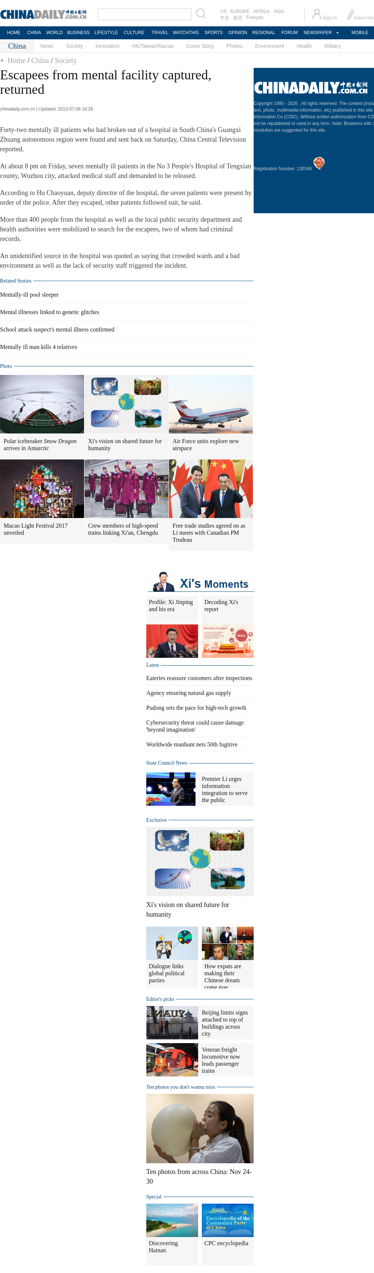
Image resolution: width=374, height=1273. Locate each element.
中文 (224, 17)
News (46, 46)
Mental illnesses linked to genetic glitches (49, 312)
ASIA (279, 11)
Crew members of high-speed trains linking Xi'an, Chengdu (123, 529)
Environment (269, 46)
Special (153, 1197)
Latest (152, 665)
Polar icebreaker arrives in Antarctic (40, 444)
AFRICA (261, 11)
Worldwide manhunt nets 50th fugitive (192, 744)
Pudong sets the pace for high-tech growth (196, 708)
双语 (237, 17)
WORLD (54, 32)
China (40, 60)
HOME (13, 32)
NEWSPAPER (317, 32)
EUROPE (240, 11)
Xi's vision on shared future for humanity (125, 444)
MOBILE (359, 32)
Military (332, 46)
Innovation (108, 46)
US (223, 11)
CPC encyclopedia (226, 1243)
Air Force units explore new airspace (206, 444)
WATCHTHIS (186, 32)
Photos (234, 46)
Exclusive (156, 820)
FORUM (289, 32)
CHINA (34, 32)
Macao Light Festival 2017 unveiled (36, 529)
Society (74, 46)
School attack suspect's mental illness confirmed (57, 329)
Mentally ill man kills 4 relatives (38, 347)
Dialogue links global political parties (166, 973)
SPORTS (213, 32)
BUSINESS (78, 32)
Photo (6, 366)
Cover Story (200, 46)
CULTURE (134, 32)
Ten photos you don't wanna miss (180, 1087)
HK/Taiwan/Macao (153, 46)
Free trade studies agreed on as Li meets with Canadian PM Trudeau (209, 532)
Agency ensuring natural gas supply (188, 693)
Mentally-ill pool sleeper (29, 294)
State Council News (166, 763)
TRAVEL (159, 32)
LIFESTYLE (106, 32)
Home (16, 60)
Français (254, 17)
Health (304, 46)
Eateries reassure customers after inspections (199, 678)
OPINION (237, 32)
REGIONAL (263, 32)
